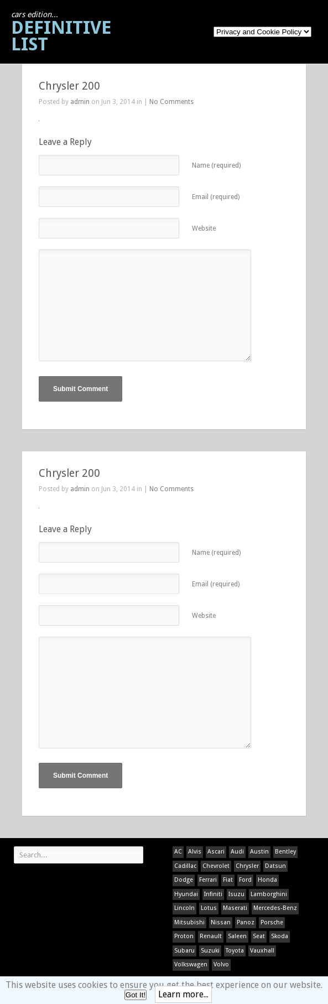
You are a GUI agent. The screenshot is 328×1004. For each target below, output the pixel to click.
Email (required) (216, 197)
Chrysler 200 (69, 86)
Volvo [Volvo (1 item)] (221, 964)
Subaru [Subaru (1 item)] (184, 950)
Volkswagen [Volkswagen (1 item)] (190, 964)
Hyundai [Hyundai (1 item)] (186, 894)
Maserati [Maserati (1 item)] (235, 908)
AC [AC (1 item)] (178, 851)
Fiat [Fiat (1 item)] (228, 879)
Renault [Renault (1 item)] (211, 936)
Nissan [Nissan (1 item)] (221, 922)
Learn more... (183, 994)
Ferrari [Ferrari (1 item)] (208, 879)
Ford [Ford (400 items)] (245, 879)
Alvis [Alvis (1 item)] (194, 851)
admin (80, 102)
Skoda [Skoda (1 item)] (279, 936)
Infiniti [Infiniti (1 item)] (213, 894)
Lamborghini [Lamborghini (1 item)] (269, 894)
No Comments (171, 102)
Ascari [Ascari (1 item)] (216, 851)
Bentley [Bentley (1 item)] (285, 851)
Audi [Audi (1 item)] (237, 851)
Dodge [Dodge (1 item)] (183, 879)
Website (204, 228)
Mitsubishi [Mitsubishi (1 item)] (189, 922)
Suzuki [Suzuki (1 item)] (210, 950)
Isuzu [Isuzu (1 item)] (236, 894)
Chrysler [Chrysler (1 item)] (247, 866)
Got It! (135, 995)
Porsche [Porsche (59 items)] (272, 922)
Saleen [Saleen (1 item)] (237, 936)
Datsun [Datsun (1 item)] (275, 866)
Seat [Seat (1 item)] (259, 936)
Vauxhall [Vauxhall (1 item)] (262, 950)
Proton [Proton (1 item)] (184, 936)
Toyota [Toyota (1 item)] (235, 950)
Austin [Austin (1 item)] (259, 851)
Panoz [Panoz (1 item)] (245, 922)
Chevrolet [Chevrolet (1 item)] (216, 866)
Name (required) (216, 165)
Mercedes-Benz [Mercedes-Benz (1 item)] (275, 908)
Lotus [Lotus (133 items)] (209, 908)
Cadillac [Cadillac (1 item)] (185, 866)
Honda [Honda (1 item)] (267, 879)
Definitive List (61, 32)
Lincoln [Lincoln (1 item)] (184, 908)
